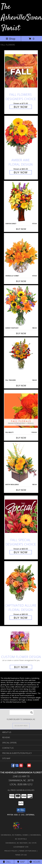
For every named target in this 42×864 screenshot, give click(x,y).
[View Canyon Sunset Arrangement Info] (21, 201)
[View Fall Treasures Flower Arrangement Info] (21, 354)
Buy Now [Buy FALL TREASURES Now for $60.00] (21, 385)
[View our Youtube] (29, 766)
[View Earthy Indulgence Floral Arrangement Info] (21, 462)
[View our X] (25, 766)
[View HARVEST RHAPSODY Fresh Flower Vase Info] (21, 306)
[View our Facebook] (13, 766)
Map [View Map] (21, 861)
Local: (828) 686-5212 (21, 784)
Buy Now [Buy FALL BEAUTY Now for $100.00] (21, 437)
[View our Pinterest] (21, 766)
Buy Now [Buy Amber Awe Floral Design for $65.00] (21, 172)
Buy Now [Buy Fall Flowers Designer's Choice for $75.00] (21, 107)
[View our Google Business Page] (17, 766)
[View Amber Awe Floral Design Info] (21, 136)
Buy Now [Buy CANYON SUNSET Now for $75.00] (21, 229)
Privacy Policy (10, 851)
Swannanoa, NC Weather (16, 843)
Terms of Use (21, 855)
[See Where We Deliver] (21, 725)
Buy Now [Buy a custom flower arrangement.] (21, 667)
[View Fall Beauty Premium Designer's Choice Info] (21, 410)
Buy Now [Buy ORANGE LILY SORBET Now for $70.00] (21, 281)
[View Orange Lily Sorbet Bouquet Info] (21, 254)
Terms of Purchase (27, 851)
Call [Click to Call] (7, 861)
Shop (10, 38)
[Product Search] (21, 712)
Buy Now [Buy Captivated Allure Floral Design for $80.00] (21, 618)
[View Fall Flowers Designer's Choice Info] (21, 71)
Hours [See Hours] (35, 861)
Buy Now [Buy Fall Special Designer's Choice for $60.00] (21, 552)
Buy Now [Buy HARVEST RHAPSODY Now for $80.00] (21, 333)
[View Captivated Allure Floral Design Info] (21, 582)
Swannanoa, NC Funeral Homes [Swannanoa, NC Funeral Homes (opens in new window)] (14, 835)
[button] (21, 810)
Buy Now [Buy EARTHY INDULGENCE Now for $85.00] (21, 489)
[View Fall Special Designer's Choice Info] (21, 516)
